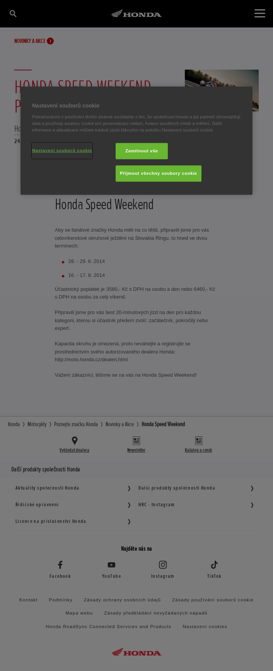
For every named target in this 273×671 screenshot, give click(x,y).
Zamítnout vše (141, 151)
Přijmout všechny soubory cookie (158, 173)
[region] (136, 141)
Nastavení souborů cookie (62, 150)
